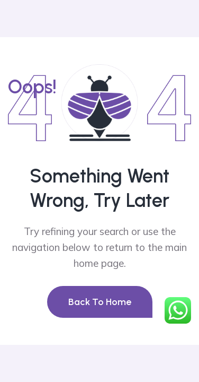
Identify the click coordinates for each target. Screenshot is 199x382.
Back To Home (99, 302)
